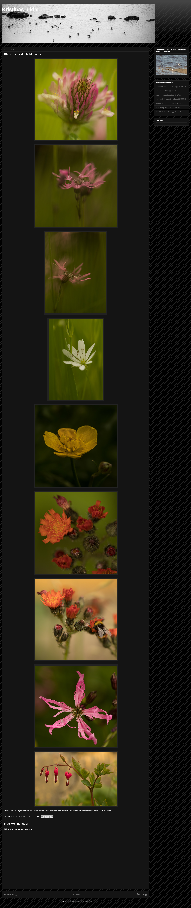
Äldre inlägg (142, 894)
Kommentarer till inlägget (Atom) (82, 901)
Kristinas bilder (20, 9)
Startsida (77, 894)
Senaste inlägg (10, 894)
